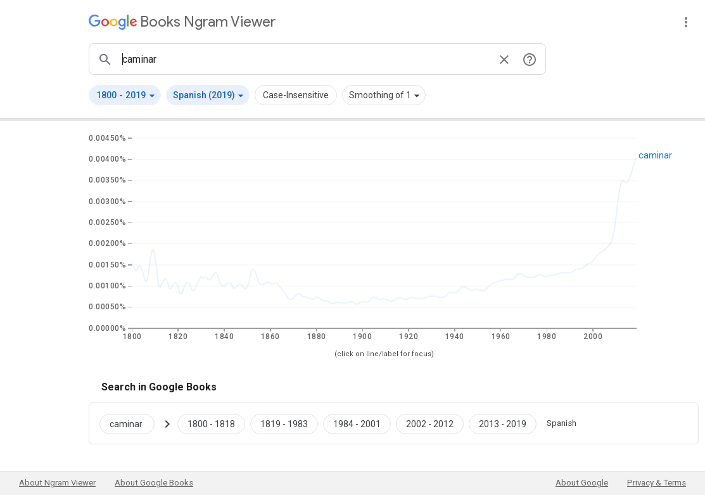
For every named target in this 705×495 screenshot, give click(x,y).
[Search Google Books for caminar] (132, 423)
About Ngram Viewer (57, 482)
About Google (582, 482)
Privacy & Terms (656, 482)
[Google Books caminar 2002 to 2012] (429, 423)
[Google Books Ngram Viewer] (182, 22)
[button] (125, 95)
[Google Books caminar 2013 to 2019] (502, 423)
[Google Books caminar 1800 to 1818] (211, 423)
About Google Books (154, 482)
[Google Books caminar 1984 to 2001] (357, 423)
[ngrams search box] (304, 59)
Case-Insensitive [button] (296, 95)
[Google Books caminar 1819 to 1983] (284, 423)
